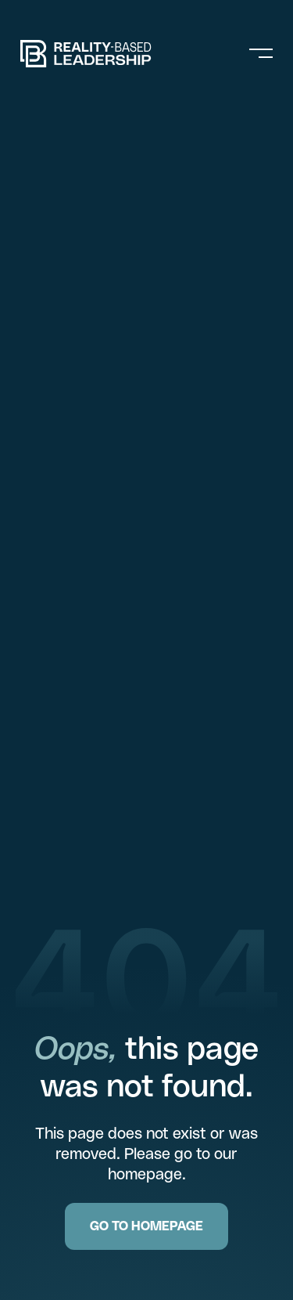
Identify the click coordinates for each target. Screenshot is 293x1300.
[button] (264, 53)
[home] (110, 53)
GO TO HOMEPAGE (146, 1226)
